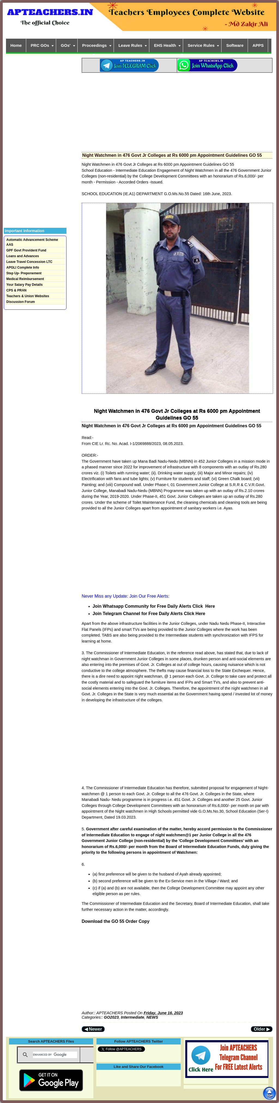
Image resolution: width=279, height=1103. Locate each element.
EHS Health (165, 45)
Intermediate (132, 1017)
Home (16, 45)
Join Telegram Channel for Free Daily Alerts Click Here (149, 613)
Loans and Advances (22, 256)
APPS (258, 45)
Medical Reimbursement (25, 279)
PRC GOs (40, 45)
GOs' (65, 45)
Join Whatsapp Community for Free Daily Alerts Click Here (154, 606)
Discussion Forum (20, 302)
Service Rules (201, 45)
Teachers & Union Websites (27, 296)
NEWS (152, 1017)
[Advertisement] (177, 111)
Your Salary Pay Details (24, 285)
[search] (55, 1055)
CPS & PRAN (16, 290)
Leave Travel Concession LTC (29, 262)
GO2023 (111, 1017)
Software (234, 45)
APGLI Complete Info (22, 267)
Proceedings (94, 45)
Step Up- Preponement (23, 273)
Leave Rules (130, 45)
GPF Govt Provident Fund (26, 250)
